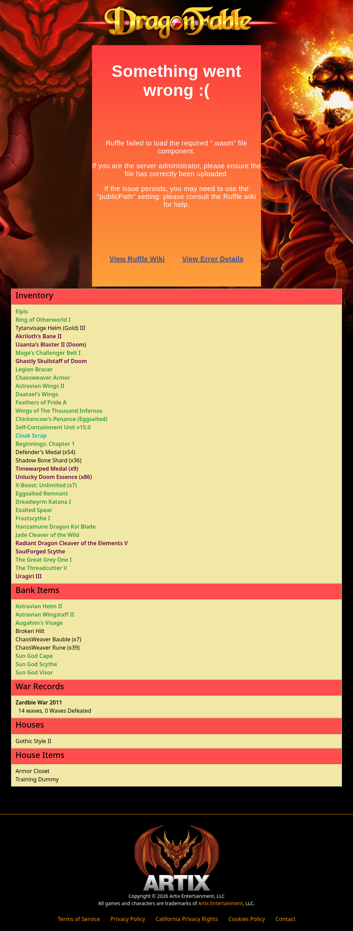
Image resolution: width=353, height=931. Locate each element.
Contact (285, 919)
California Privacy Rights (186, 919)
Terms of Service (79, 919)
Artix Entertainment (220, 903)
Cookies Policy (246, 919)
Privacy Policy (127, 919)
